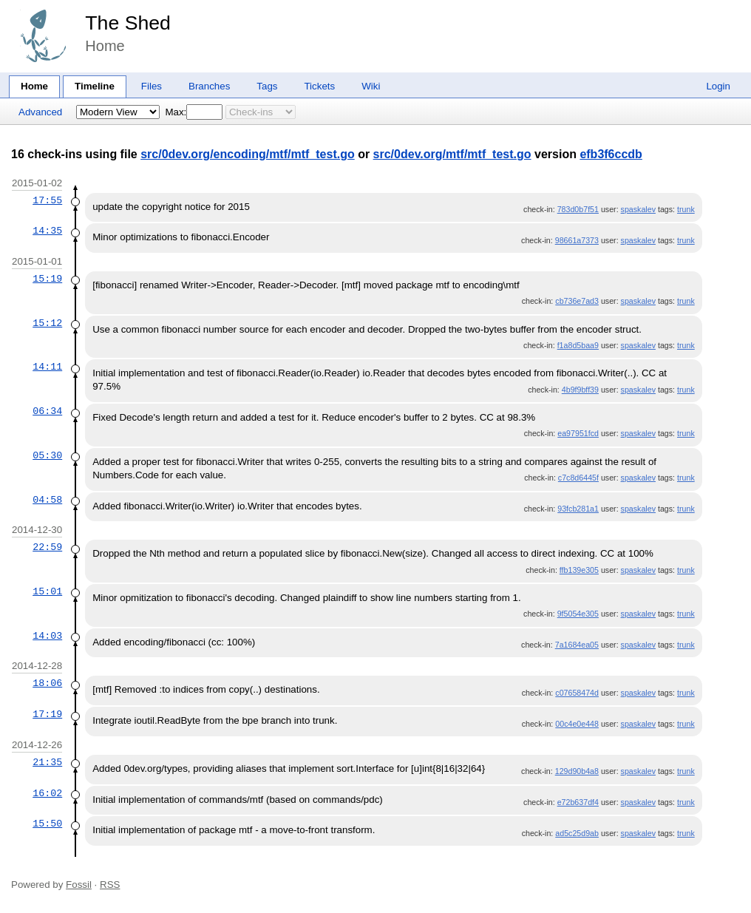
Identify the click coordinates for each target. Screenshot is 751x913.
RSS (110, 884)
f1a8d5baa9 (578, 345)
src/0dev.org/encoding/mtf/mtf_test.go (247, 154)
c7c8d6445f (578, 477)
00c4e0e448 (577, 723)
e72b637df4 (578, 802)
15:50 (47, 823)
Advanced (40, 112)
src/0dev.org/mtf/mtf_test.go (452, 154)
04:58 (47, 499)
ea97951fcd (578, 433)
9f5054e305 (578, 613)
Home (34, 86)
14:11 (47, 366)
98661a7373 (577, 240)
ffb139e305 (579, 570)
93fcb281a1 (578, 508)
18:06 (47, 683)
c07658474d (577, 692)
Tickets (319, 86)
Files (151, 86)
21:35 (47, 762)
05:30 (47, 455)
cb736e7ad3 (577, 300)
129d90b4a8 (577, 771)
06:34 (47, 411)
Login (718, 86)
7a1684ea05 (577, 644)
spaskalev (638, 209)
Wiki (370, 86)
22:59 (47, 547)
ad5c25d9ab (577, 833)
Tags (266, 86)
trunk (686, 209)
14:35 (47, 230)
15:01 (47, 591)
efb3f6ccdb (611, 154)
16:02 (47, 793)
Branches (209, 86)
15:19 (47, 278)
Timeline (95, 86)
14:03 (47, 635)
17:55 (47, 200)
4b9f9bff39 (580, 389)
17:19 (47, 714)
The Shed (128, 23)
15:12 (47, 323)
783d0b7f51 (578, 209)
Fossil (79, 884)
